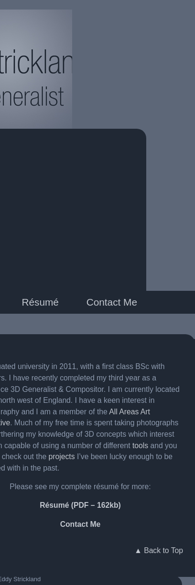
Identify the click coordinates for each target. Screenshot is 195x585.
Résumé (40, 302)
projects (62, 456)
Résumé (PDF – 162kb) (80, 505)
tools (140, 445)
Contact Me (112, 302)
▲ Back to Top (158, 550)
